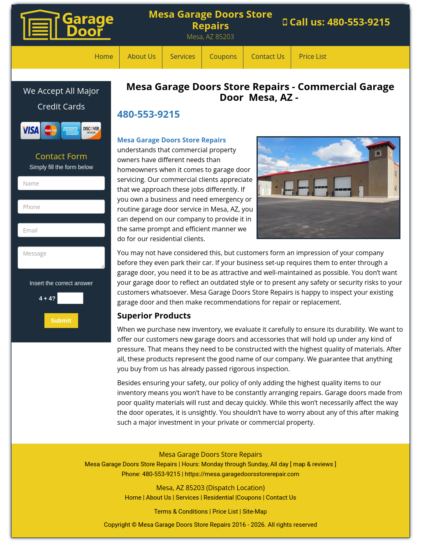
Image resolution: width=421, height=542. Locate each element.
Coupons (223, 56)
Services (182, 56)
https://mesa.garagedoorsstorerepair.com (242, 474)
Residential (219, 497)
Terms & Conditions (181, 511)
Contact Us (268, 56)
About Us (141, 56)
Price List (312, 56)
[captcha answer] (70, 298)
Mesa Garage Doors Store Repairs (171, 139)
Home (104, 56)
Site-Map (255, 511)
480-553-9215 (358, 21)
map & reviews (314, 464)
